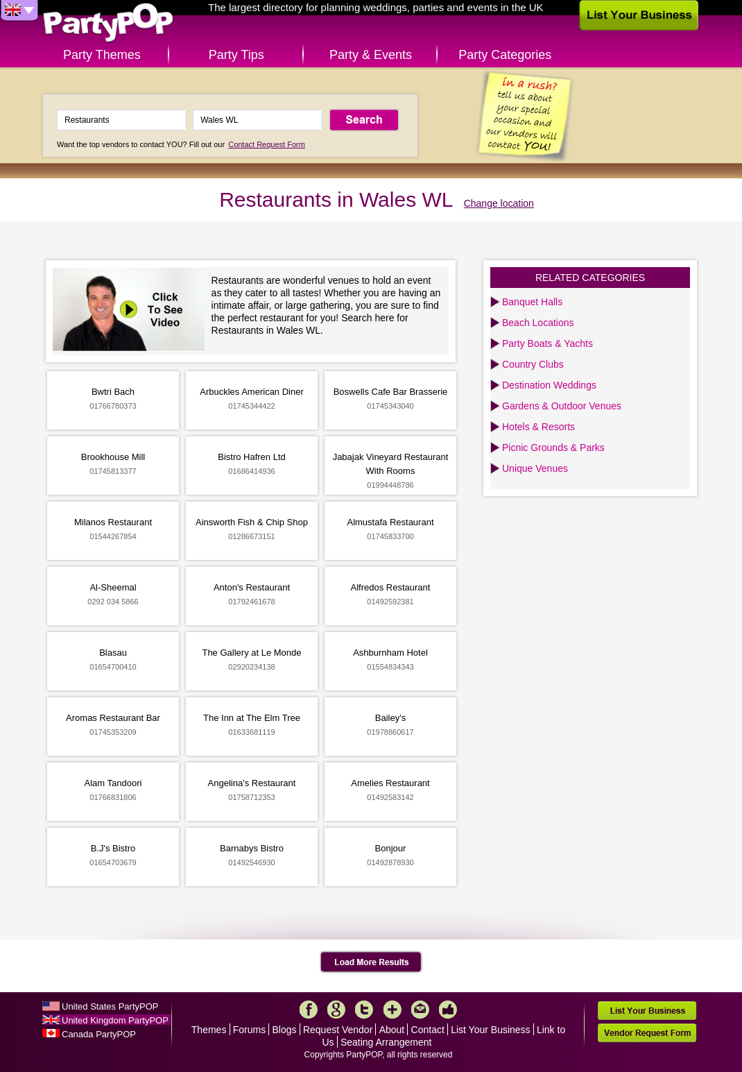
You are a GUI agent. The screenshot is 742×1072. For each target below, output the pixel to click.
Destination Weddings (549, 385)
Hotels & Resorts (538, 426)
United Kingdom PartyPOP (115, 1020)
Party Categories (504, 55)
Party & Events (370, 55)
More (392, 1010)
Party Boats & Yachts (547, 343)
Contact (428, 1029)
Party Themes (102, 55)
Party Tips (236, 55)
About (392, 1029)
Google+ (336, 1010)
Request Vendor (337, 1029)
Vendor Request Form (647, 1033)
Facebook (309, 1010)
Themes (209, 1029)
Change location (499, 203)
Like (448, 1010)
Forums (249, 1029)
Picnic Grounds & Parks (553, 447)
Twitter (364, 1010)
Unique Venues (535, 468)
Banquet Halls (532, 301)
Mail (420, 1010)
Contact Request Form (266, 144)
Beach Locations (538, 322)
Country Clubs (533, 364)
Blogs (285, 1029)
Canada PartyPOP (99, 1034)
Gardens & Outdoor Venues (561, 405)
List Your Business (490, 1029)
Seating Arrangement (386, 1042)
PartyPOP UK (108, 23)
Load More (371, 962)
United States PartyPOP (110, 1006)
